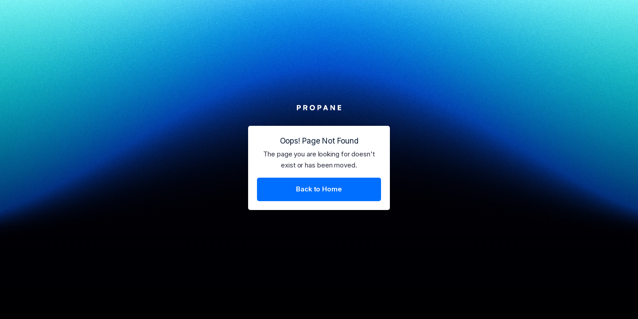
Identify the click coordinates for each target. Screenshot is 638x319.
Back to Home (319, 189)
